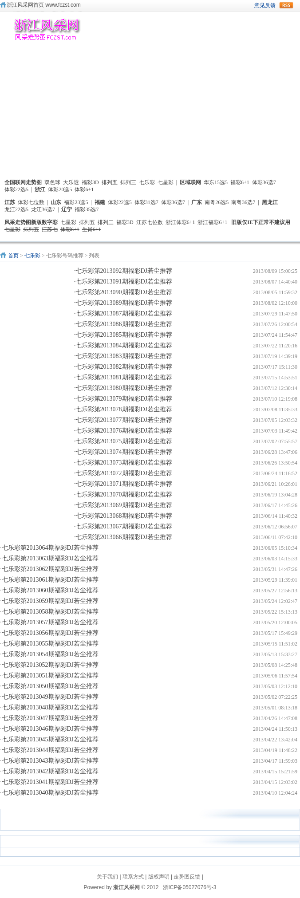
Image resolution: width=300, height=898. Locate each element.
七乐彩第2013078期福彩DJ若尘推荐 (124, 409)
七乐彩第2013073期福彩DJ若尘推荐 (124, 462)
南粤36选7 (243, 202)
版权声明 (159, 877)
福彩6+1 (239, 182)
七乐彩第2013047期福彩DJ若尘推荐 (50, 718)
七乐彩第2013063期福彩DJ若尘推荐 (50, 558)
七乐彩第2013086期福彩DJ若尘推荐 (124, 324)
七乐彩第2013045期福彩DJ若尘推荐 (50, 739)
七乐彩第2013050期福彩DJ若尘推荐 (50, 686)
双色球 (52, 182)
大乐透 (71, 182)
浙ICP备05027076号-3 (189, 887)
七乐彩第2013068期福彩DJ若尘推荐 (124, 515)
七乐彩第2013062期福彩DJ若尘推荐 (50, 569)
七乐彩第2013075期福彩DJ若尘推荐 (124, 441)
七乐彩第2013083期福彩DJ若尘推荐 (124, 356)
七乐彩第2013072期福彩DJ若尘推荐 (124, 473)
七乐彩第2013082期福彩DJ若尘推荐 (124, 366)
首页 (13, 255)
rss (286, 5)
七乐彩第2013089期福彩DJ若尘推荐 (124, 302)
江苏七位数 (149, 222)
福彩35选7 (87, 209)
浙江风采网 (126, 887)
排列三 (128, 182)
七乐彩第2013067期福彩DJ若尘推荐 (124, 526)
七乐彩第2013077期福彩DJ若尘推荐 (124, 420)
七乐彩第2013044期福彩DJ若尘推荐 (50, 750)
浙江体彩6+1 (180, 222)
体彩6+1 (84, 189)
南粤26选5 (217, 202)
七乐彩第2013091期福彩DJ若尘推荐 (124, 281)
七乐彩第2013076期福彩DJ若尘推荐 (124, 430)
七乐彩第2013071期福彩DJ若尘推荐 (124, 484)
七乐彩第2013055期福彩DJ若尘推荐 (50, 643)
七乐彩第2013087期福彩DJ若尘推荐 (124, 313)
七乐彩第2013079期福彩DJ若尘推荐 (124, 398)
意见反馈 (265, 5)
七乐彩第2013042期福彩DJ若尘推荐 (50, 771)
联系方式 (133, 877)
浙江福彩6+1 (212, 222)
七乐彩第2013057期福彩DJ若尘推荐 (50, 622)
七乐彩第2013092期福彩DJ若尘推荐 (124, 271)
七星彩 (166, 182)
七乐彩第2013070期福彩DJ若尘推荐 (124, 494)
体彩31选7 (146, 202)
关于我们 (107, 877)
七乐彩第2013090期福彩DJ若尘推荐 (124, 292)
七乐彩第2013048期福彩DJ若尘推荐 (50, 707)
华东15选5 (216, 182)
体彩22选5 (16, 189)
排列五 (110, 182)
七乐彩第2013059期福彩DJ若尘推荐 (50, 601)
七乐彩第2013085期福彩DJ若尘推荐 (124, 334)
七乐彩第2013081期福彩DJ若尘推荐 (124, 377)
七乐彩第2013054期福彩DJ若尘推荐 (50, 654)
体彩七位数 (31, 202)
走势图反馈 (187, 877)
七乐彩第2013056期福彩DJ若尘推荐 (50, 633)
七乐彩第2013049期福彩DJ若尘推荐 (50, 696)
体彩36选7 (264, 182)
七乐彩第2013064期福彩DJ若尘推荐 (50, 547)
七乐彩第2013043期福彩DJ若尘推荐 (50, 760)
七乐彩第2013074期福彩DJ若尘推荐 (124, 452)
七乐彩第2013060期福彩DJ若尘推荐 (50, 590)
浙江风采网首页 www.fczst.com (44, 5)
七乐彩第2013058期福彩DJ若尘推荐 (50, 611)
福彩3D (90, 182)
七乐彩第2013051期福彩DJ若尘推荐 (50, 675)
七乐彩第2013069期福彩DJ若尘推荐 (124, 505)
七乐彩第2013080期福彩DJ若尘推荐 (124, 388)
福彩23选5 (76, 202)
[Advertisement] (150, 113)
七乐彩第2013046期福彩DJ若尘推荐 (50, 728)
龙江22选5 (16, 209)
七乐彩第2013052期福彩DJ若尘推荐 (50, 665)
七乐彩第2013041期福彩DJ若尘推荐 (50, 782)
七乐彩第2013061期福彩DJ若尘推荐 (50, 579)
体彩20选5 (60, 189)
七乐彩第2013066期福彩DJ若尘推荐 (124, 537)
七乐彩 (147, 182)
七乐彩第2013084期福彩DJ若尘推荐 (124, 345)
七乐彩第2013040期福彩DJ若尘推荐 (50, 792)
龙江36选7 (43, 209)
